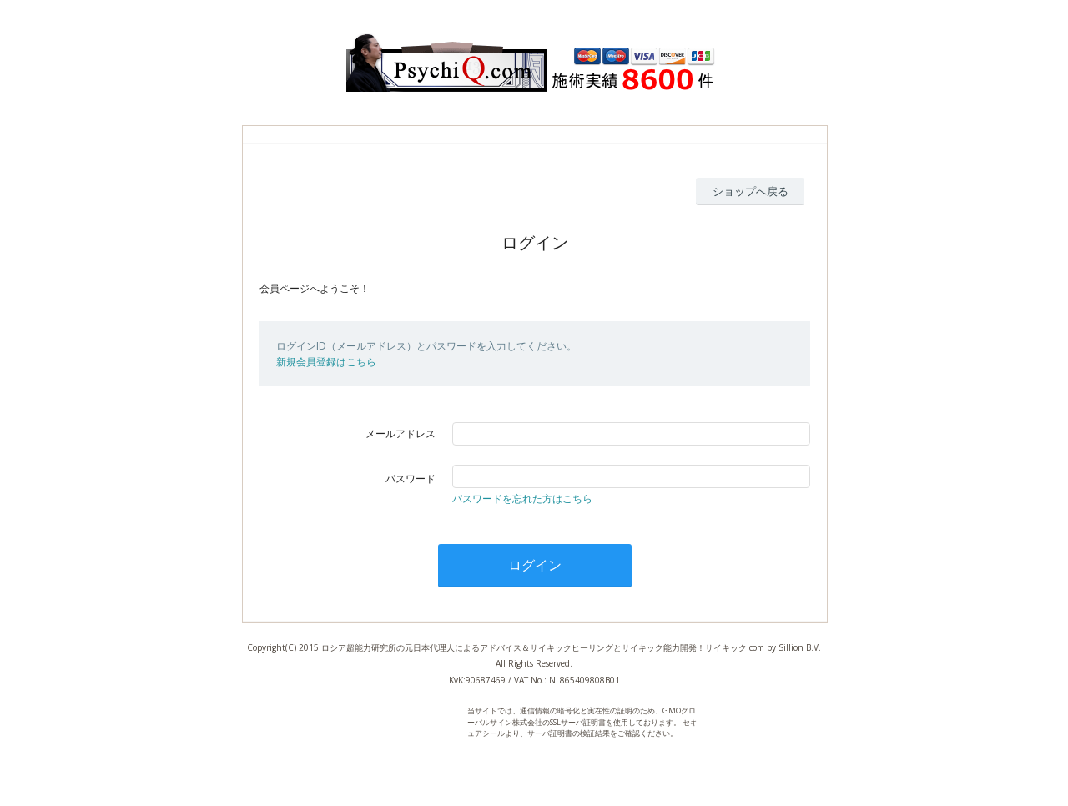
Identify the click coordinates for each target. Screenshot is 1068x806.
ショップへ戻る (750, 191)
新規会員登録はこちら (326, 362)
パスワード (410, 478)
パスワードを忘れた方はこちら (522, 498)
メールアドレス (400, 433)
